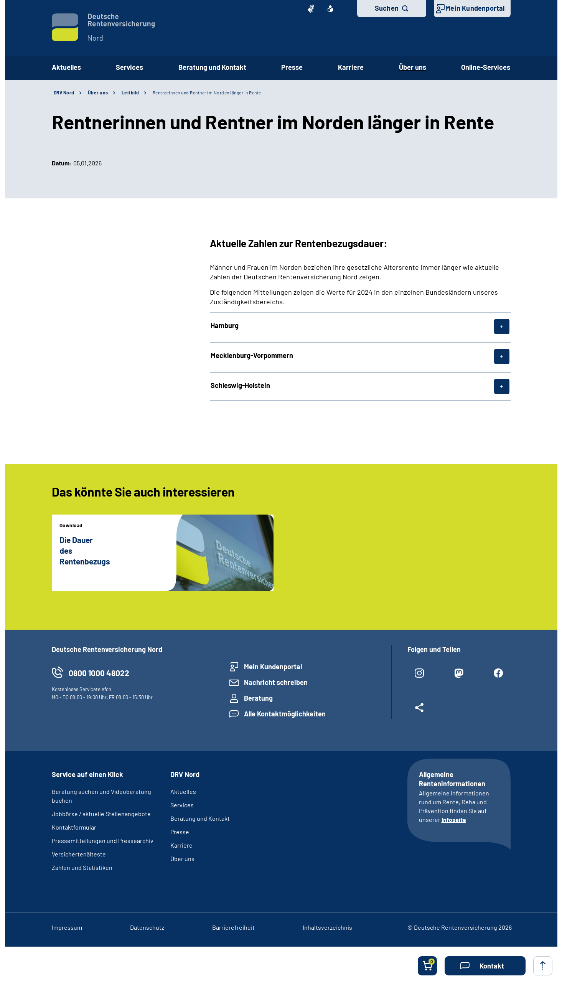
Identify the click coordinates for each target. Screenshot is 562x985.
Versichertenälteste (79, 854)
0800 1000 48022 (99, 673)
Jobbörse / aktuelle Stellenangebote (101, 813)
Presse (179, 831)
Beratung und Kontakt (200, 818)
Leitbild (130, 92)
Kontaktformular (74, 827)
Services (182, 804)
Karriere (181, 845)
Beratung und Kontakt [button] (212, 67)
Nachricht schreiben (276, 682)
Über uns (98, 92)
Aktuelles (66, 67)
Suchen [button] (387, 8)
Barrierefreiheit (233, 927)
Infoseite (454, 819)
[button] (485, 965)
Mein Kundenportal (474, 8)
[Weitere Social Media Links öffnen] (419, 710)
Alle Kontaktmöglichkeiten (285, 713)
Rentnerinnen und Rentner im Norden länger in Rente (207, 92)
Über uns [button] (412, 67)
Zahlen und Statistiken (82, 867)
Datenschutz (147, 927)
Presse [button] (292, 67)
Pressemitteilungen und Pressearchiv (102, 840)
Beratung (258, 698)
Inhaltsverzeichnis (327, 927)
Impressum (67, 927)
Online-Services (485, 67)
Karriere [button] (351, 67)
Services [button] (129, 67)
